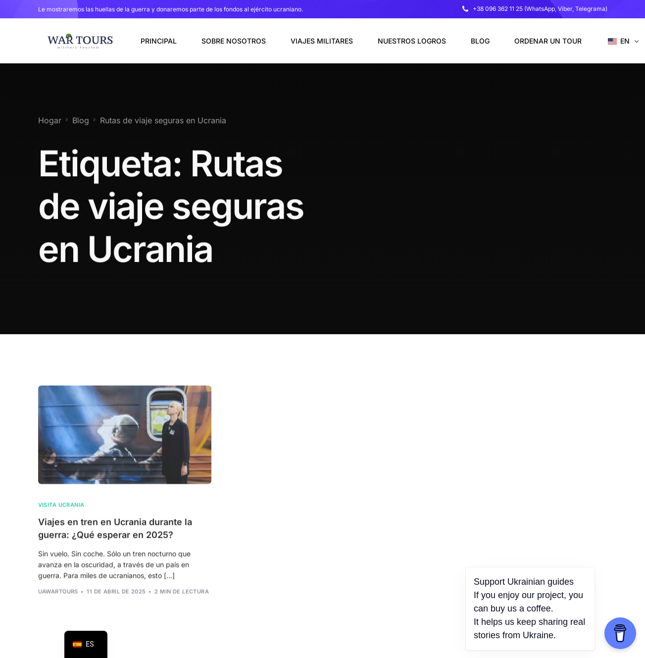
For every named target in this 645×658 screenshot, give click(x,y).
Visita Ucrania (61, 519)
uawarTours (58, 605)
